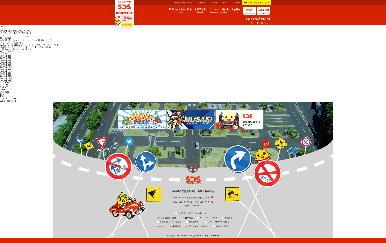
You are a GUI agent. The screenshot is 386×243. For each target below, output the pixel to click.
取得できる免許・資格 (166, 218)
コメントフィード (9, 98)
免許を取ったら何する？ (184, 2)
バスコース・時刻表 (209, 218)
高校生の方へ (194, 222)
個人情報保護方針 (223, 226)
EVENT (4, 87)
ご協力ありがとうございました (16, 49)
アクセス (224, 2)
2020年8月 (5, 74)
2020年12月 (6, 72)
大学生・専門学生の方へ (218, 222)
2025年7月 (5, 58)
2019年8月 (5, 76)
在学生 (249, 10)
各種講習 (201, 2)
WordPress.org (8, 101)
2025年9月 (5, 56)
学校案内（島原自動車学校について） (194, 213)
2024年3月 (5, 65)
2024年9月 (5, 63)
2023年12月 (6, 67)
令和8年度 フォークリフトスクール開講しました (26, 40)
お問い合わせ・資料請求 (258, 2)
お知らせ (213, 2)
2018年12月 (6, 78)
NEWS (3, 89)
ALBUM (4, 85)
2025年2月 (5, 60)
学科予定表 (188, 218)
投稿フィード (7, 96)
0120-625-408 (260, 19)
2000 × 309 (24, 31)
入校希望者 (263, 10)
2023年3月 (5, 69)
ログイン (4, 94)
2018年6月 (5, 81)
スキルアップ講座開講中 (12, 42)
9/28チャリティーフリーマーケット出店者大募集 (25, 47)
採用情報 (236, 2)
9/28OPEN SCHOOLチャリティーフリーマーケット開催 (29, 45)
